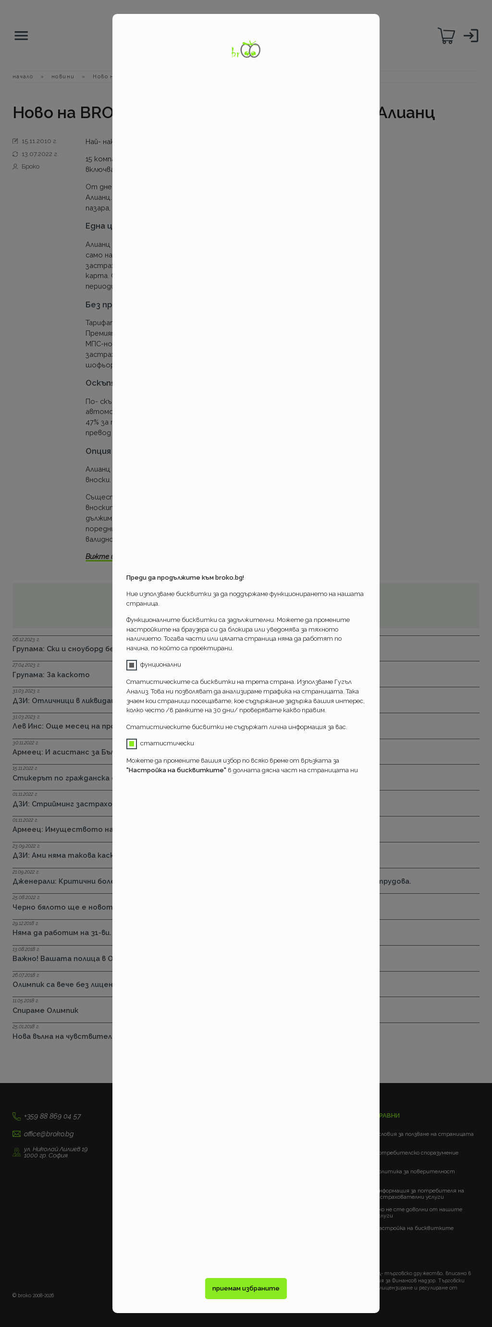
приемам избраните (246, 1288)
